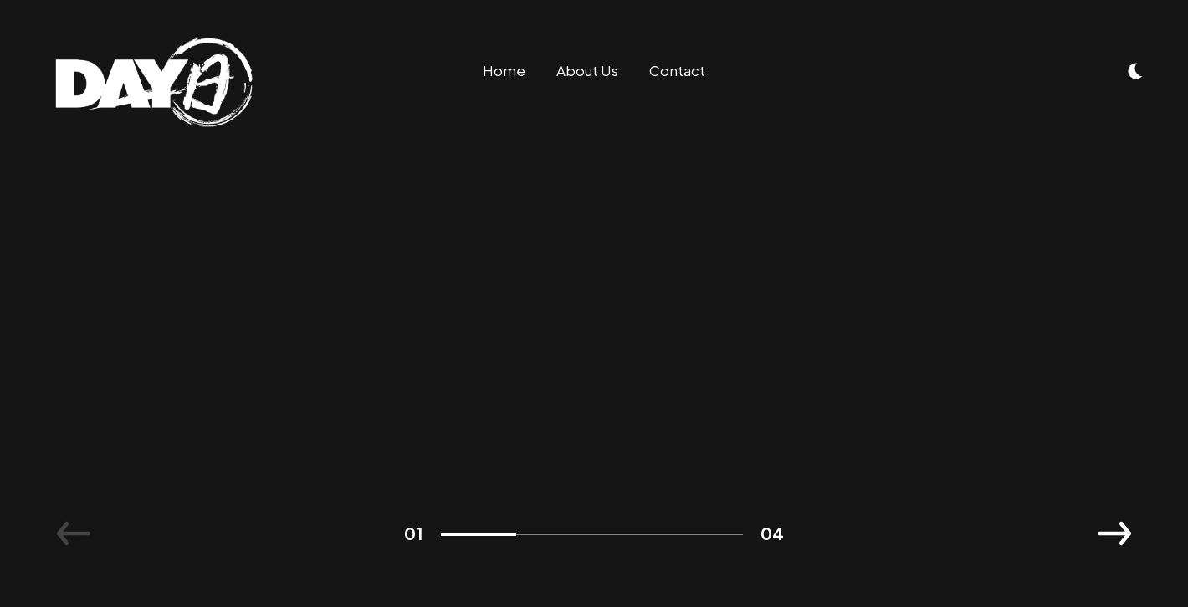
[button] (1114, 533)
